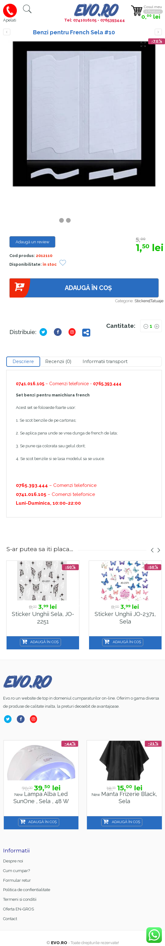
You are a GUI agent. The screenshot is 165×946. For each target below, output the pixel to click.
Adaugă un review (33, 242)
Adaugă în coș (60, 288)
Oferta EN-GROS (18, 909)
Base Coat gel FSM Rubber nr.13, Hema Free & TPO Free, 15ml (40, 801)
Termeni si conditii (19, 899)
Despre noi (13, 861)
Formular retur (17, 880)
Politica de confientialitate (26, 889)
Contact (10, 918)
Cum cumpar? (16, 870)
